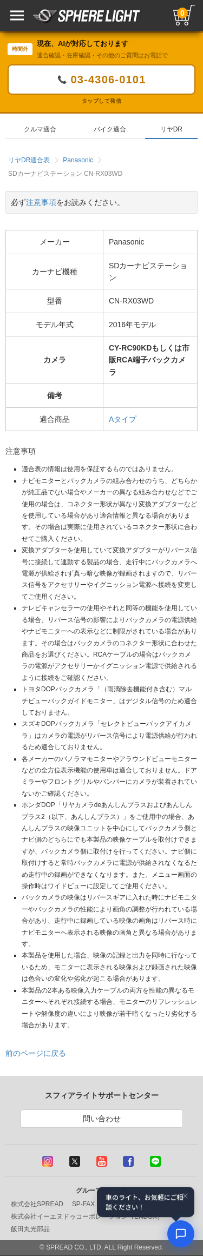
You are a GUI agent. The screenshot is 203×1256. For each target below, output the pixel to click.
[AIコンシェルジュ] (180, 1233)
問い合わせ (102, 1118)
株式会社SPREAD (37, 1204)
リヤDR (171, 129)
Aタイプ (122, 419)
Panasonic (78, 160)
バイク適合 (110, 129)
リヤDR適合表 (29, 160)
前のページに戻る (35, 1053)
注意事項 (41, 202)
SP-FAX (83, 1204)
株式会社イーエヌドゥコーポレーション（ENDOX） (87, 1216)
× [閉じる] (185, 1196)
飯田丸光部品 (30, 1229)
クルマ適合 (40, 129)
